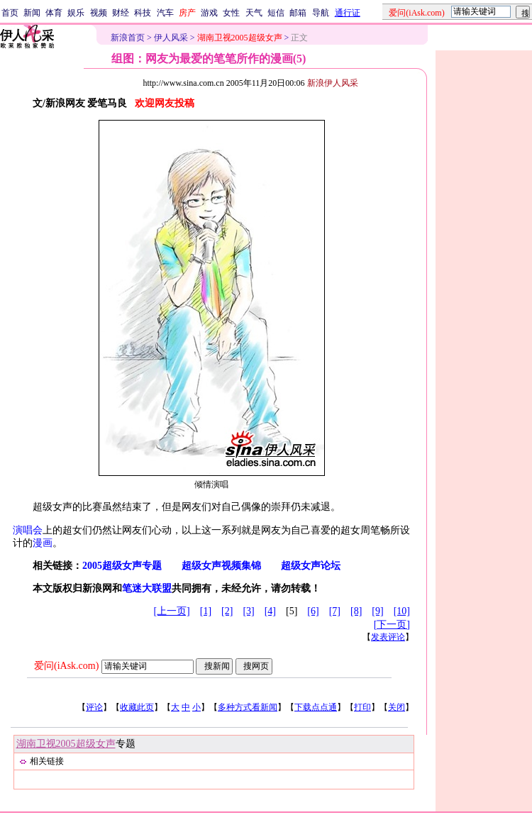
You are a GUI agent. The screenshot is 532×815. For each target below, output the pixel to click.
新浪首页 (128, 38)
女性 (231, 13)
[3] (248, 611)
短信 (275, 13)
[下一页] (392, 624)
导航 (320, 13)
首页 (9, 13)
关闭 (396, 707)
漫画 (42, 543)
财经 (120, 13)
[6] (312, 611)
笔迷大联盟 (147, 588)
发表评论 (388, 637)
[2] (227, 611)
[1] (205, 611)
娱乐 (75, 13)
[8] (356, 611)
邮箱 (297, 13)
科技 (142, 13)
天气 (253, 13)
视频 (98, 13)
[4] (270, 611)
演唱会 (28, 530)
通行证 (347, 13)
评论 (94, 707)
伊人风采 (171, 38)
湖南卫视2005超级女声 (66, 743)
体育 (53, 13)
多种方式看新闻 (247, 707)
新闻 (31, 13)
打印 (362, 707)
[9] (377, 611)
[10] (402, 611)
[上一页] (171, 611)
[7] (334, 611)
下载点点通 (315, 707)
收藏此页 (137, 707)
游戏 (209, 13)
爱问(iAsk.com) (66, 665)
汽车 (165, 13)
